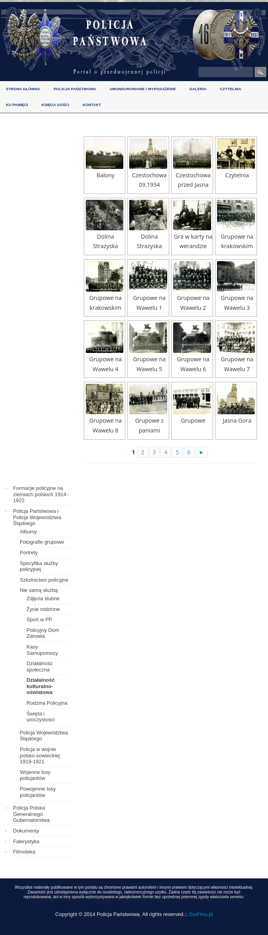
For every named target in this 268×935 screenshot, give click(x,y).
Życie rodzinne (43, 609)
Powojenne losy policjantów (38, 792)
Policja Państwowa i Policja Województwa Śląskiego (37, 517)
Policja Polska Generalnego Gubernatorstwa (31, 814)
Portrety (29, 553)
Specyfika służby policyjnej (39, 566)
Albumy (28, 532)
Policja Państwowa (75, 89)
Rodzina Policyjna (46, 703)
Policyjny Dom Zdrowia (42, 633)
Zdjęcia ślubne (43, 598)
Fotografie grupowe (42, 542)
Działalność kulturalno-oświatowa (40, 686)
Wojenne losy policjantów (35, 775)
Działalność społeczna (39, 666)
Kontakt (92, 104)
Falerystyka (26, 841)
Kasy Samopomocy (42, 650)
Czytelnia (230, 89)
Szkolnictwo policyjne (44, 580)
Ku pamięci (17, 104)
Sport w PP (39, 619)
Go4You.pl (201, 914)
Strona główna (23, 89)
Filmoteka (24, 852)
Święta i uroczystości (40, 717)
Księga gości (55, 104)
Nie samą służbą (39, 590)
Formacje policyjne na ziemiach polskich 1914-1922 (40, 494)
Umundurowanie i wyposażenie (143, 89)
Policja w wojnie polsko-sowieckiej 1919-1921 (40, 755)
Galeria (197, 89)
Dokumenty (26, 831)
